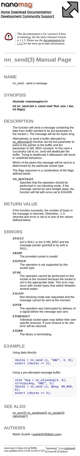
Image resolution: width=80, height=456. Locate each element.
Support (47, 16)
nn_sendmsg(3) (37, 412)
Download (18, 12)
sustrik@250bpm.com (46, 434)
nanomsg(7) (20, 416)
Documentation (39, 12)
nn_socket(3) (56, 412)
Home (5, 12)
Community (31, 16)
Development (11, 16)
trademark (69, 448)
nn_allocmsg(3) (22, 141)
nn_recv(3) (19, 412)
